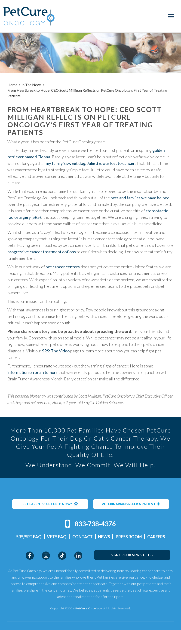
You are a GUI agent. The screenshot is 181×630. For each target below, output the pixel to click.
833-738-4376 (95, 524)
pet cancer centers (63, 266)
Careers (156, 536)
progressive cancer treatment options (41, 251)
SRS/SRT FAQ (29, 536)
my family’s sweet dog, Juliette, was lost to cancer (90, 163)
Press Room (129, 536)
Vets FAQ (57, 536)
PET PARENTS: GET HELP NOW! (50, 504)
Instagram (46, 556)
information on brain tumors (32, 372)
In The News (31, 84)
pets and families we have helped (139, 197)
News (104, 536)
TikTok (62, 556)
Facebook (30, 556)
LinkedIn (78, 556)
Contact (82, 536)
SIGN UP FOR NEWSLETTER (132, 555)
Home (12, 84)
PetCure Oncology (31, 16)
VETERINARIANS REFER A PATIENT (131, 504)
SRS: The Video (56, 350)
